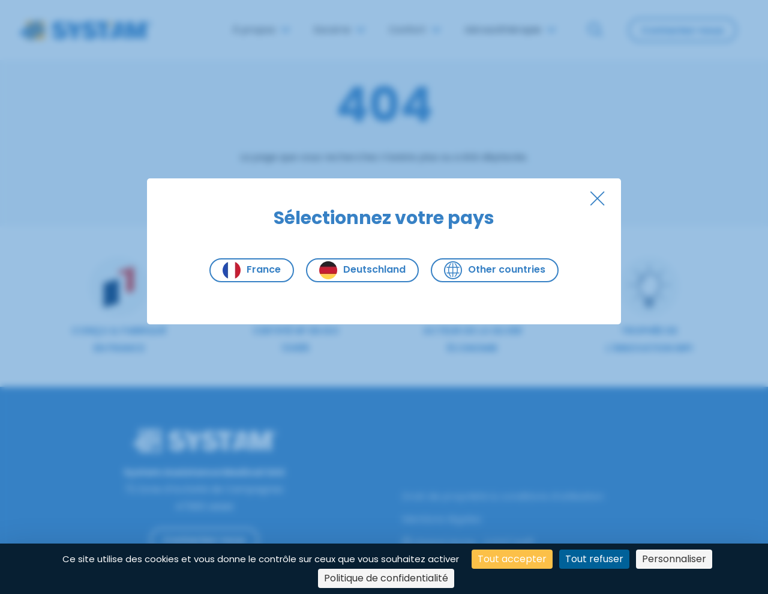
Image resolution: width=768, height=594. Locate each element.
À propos (261, 30)
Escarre (339, 30)
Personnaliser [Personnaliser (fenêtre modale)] (674, 559)
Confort (414, 30)
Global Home (439, 543)
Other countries (494, 270)
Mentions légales (441, 519)
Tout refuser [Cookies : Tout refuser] (594, 559)
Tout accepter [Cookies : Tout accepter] (512, 559)
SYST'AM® (511, 543)
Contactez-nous (682, 30)
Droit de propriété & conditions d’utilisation (503, 496)
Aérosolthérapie (510, 30)
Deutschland (362, 270)
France (252, 270)
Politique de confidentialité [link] (386, 578)
